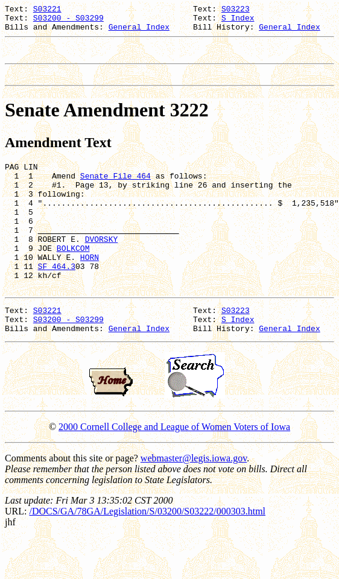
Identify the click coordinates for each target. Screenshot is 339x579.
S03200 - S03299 (68, 21)
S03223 (235, 10)
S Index (238, 21)
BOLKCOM (73, 276)
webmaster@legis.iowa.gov (194, 500)
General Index (139, 32)
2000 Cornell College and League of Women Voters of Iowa (174, 468)
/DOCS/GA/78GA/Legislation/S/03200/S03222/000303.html (147, 553)
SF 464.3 (56, 298)
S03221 (47, 10)
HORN (89, 287)
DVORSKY (101, 266)
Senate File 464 (115, 190)
